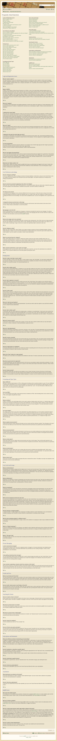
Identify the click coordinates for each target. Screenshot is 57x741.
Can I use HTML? (6, 63)
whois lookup (34, 711)
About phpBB (37, 695)
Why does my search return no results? (36, 44)
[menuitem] (9, 9)
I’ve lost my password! (7, 25)
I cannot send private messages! (35, 30)
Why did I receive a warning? (8, 54)
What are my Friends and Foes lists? (35, 38)
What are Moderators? (33, 20)
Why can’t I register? (6, 21)
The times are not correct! (7, 34)
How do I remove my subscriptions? (35, 55)
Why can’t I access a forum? (8, 51)
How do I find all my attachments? (35, 60)
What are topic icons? (7, 71)
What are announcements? (8, 68)
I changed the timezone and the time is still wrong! (12, 35)
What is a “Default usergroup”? (34, 25)
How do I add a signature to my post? (9, 47)
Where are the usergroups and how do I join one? (38, 22)
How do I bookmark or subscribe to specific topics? (38, 52)
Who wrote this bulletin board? (34, 64)
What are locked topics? (7, 70)
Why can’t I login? (6, 23)
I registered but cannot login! (8, 22)
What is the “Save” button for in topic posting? (11, 56)
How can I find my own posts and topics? (36, 47)
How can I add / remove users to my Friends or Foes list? (39, 39)
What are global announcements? (9, 67)
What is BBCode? (6, 62)
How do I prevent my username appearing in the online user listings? (15, 33)
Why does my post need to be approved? (10, 57)
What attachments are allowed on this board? (37, 59)
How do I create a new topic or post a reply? (11, 45)
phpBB (23, 213)
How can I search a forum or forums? (35, 43)
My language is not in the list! (8, 36)
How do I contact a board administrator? (36, 68)
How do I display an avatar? (8, 38)
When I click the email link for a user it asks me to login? (13, 41)
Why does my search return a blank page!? (37, 45)
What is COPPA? (6, 20)
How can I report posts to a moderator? (10, 55)
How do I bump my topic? (7, 58)
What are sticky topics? (7, 69)
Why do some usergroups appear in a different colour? (39, 24)
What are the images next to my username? (11, 37)
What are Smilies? (6, 64)
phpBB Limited (36, 694)
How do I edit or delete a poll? (8, 50)
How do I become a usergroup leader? (36, 23)
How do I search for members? (34, 46)
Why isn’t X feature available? (34, 65)
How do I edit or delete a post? (8, 46)
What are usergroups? (33, 21)
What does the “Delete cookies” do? (9, 28)
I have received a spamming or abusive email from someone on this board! (41, 34)
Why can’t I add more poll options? (9, 49)
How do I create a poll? (7, 48)
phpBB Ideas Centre (7, 703)
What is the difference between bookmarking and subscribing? (40, 51)
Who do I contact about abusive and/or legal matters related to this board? (41, 67)
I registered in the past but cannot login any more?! (12, 24)
